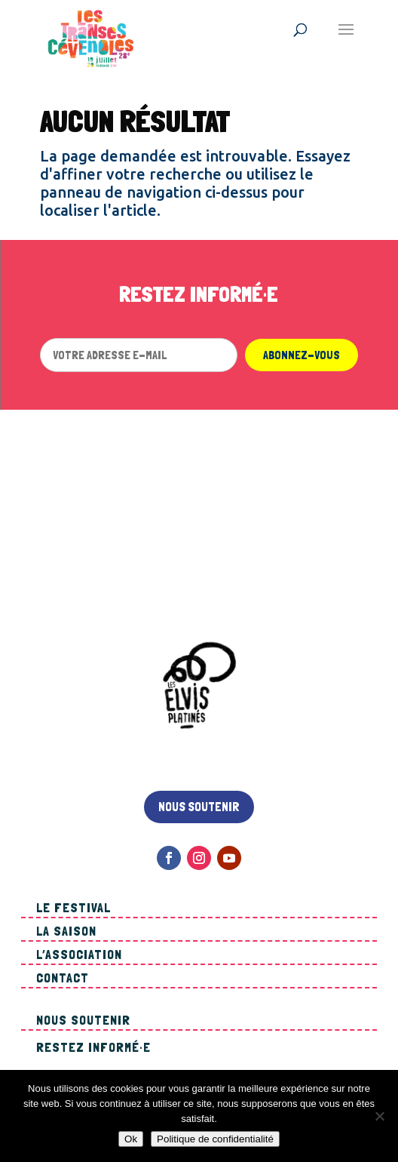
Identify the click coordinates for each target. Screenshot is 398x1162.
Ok (130, 1139)
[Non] (379, 1116)
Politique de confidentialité (215, 1139)
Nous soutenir (199, 806)
